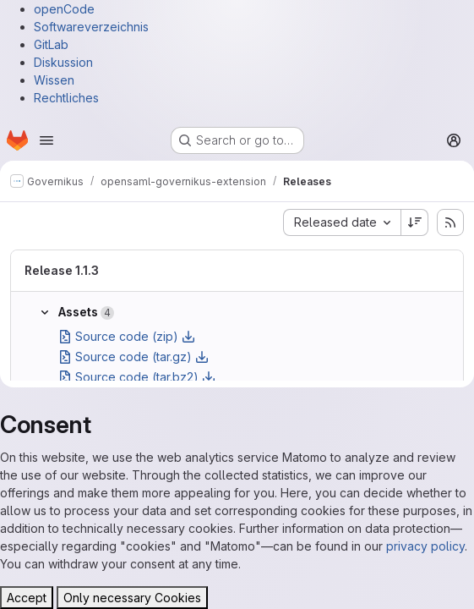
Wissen (54, 80)
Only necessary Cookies (132, 597)
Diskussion (63, 62)
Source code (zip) (126, 336)
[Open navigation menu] (46, 140)
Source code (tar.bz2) (136, 377)
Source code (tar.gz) (133, 356)
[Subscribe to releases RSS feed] (450, 222)
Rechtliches (66, 98)
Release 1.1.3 (62, 270)
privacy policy (425, 546)
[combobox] (341, 222)
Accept (26, 597)
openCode (64, 9)
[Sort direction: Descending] (414, 222)
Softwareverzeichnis (91, 26)
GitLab (51, 44)
